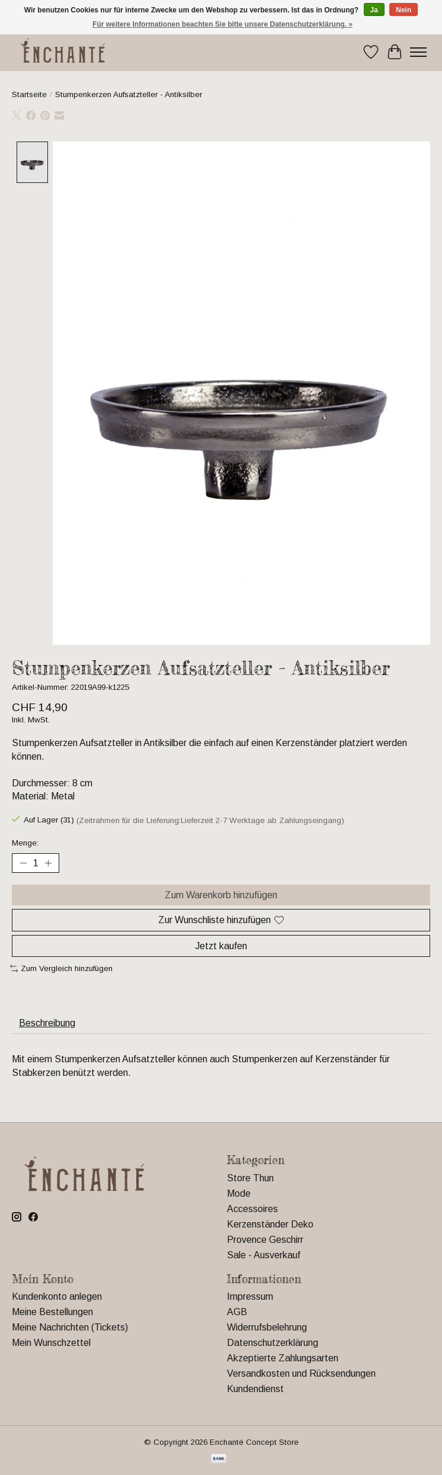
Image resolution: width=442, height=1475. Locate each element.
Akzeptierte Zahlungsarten (282, 1359)
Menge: (25, 842)
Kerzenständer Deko (270, 1224)
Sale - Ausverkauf (263, 1255)
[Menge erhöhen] (48, 863)
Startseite (29, 94)
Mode (239, 1193)
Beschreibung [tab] (47, 1023)
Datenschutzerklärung (272, 1343)
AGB (237, 1312)
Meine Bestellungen (52, 1312)
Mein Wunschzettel (51, 1343)
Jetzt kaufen (221, 946)
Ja (374, 10)
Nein (403, 10)
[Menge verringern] (23, 863)
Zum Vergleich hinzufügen (61, 968)
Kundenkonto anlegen (57, 1297)
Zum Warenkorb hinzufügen (221, 895)
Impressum (250, 1297)
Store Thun (250, 1178)
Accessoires (252, 1209)
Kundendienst (255, 1389)
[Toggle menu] (418, 52)
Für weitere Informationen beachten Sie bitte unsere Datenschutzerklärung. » (222, 24)
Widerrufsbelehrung (267, 1328)
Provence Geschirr (265, 1240)
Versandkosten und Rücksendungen (301, 1374)
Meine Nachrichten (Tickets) (70, 1328)
